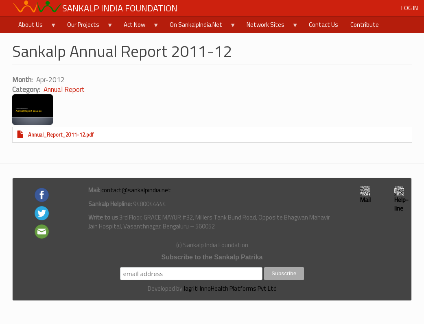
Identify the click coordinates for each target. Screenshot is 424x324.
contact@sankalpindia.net (136, 190)
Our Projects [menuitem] (87, 26)
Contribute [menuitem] (364, 24)
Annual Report (64, 89)
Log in (409, 8)
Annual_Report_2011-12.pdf (61, 135)
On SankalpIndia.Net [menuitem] (200, 26)
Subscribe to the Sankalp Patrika (212, 257)
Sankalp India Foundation (119, 8)
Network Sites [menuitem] (269, 26)
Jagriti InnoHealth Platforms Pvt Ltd (230, 288)
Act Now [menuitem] (138, 26)
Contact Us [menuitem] (323, 24)
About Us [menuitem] (34, 26)
